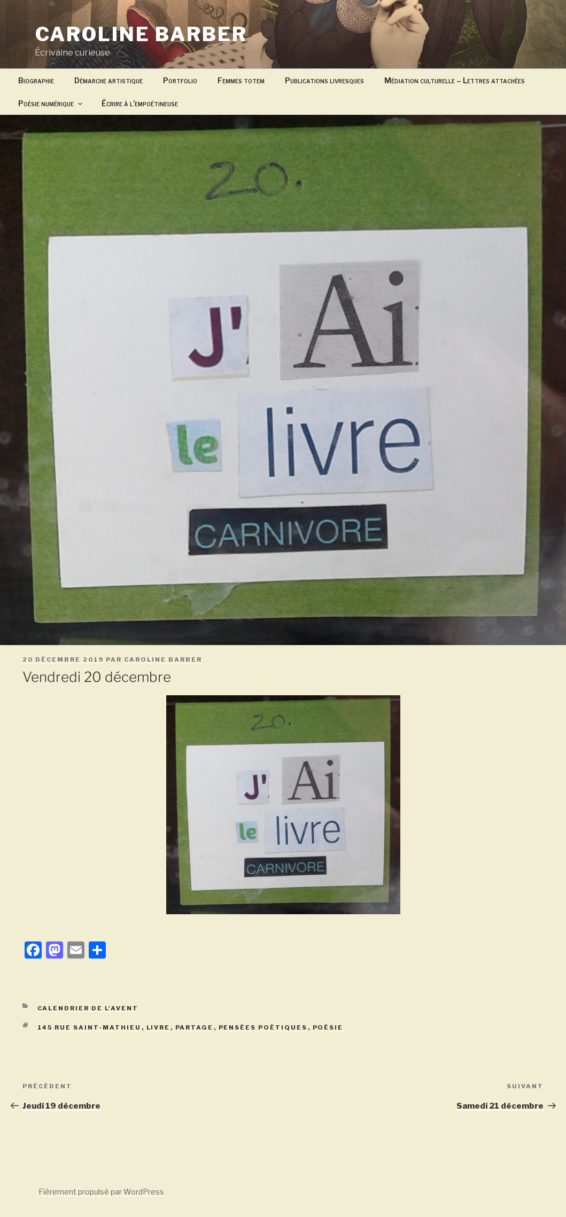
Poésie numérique (51, 103)
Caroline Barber (141, 34)
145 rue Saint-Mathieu (89, 1027)
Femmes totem (241, 80)
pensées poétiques (263, 1027)
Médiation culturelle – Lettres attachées (454, 80)
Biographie (36, 80)
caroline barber (163, 659)
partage (194, 1027)
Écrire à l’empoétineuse (140, 103)
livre (158, 1027)
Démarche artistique (108, 80)
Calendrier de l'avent (88, 1008)
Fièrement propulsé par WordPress (101, 1191)
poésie (328, 1027)
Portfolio (180, 80)
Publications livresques (324, 80)
